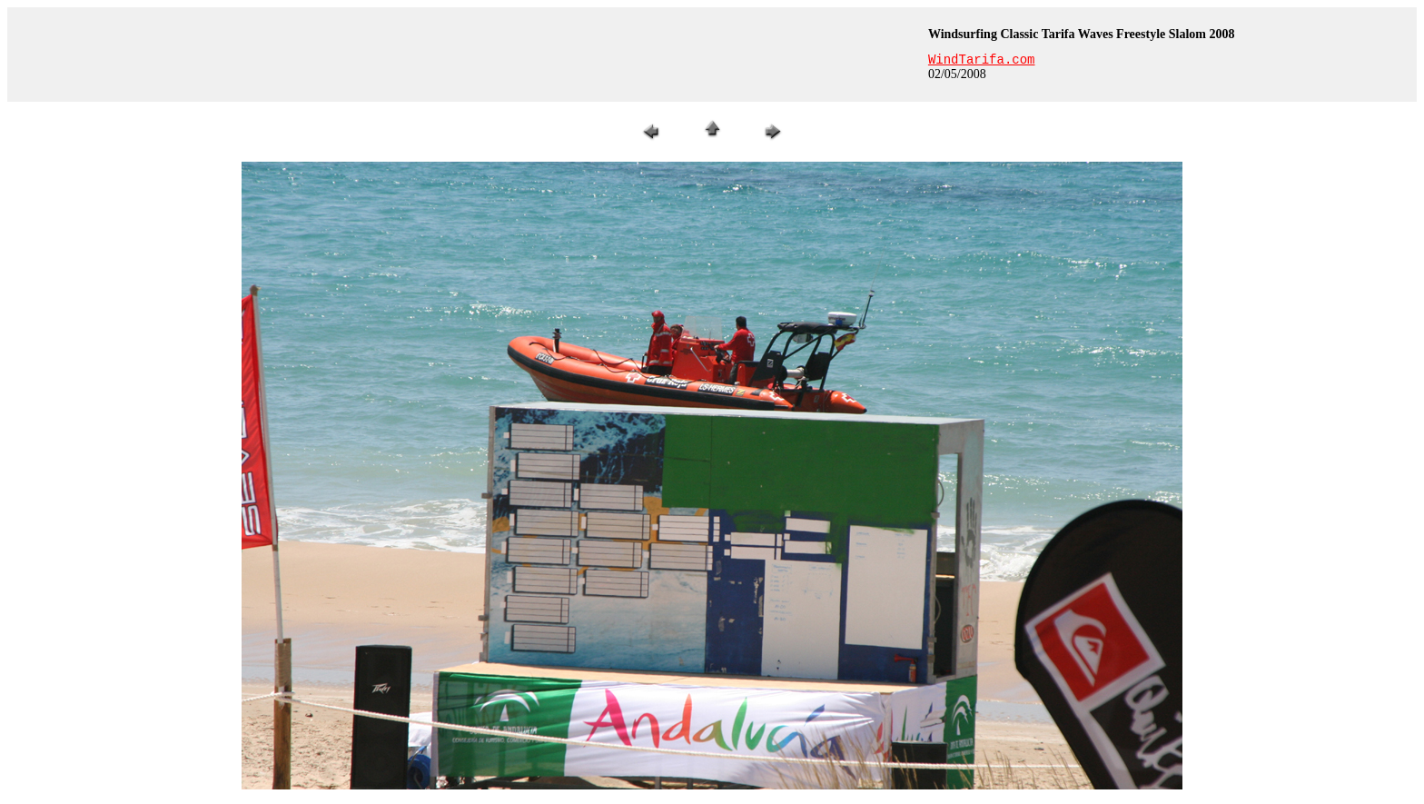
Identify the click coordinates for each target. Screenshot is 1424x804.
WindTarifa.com (981, 60)
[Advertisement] (465, 54)
